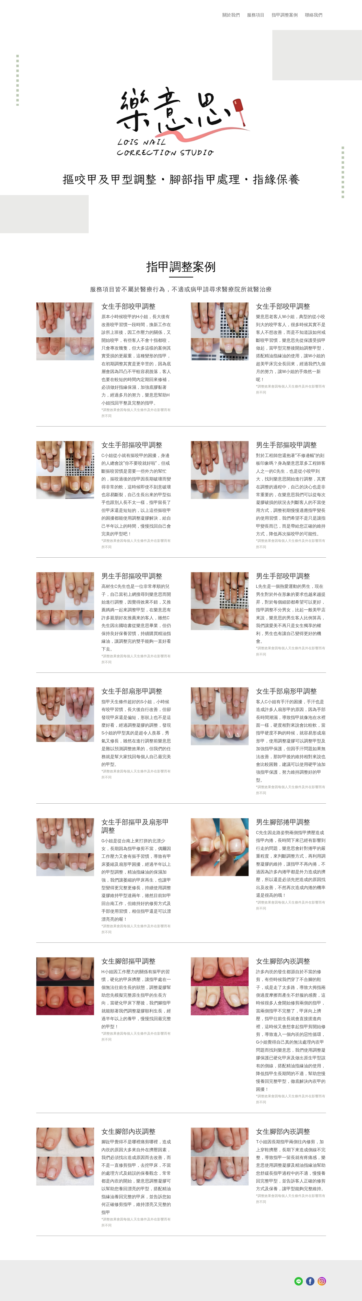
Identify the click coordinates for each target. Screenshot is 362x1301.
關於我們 (231, 14)
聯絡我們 (313, 14)
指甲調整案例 (285, 14)
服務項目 (255, 14)
